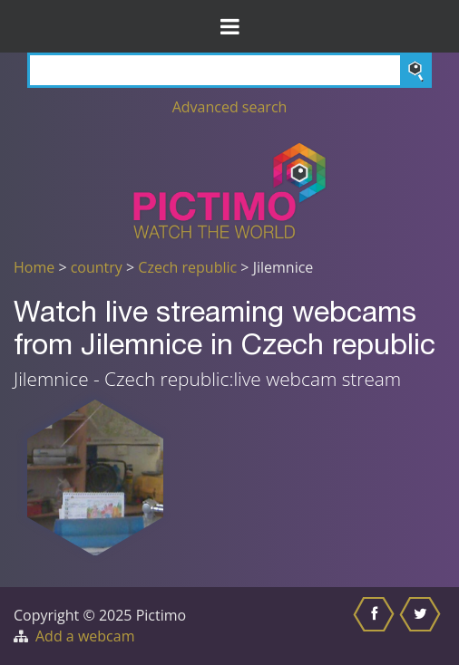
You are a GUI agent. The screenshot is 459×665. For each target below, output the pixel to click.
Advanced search (230, 107)
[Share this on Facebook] (376, 626)
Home (34, 267)
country (96, 267)
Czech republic (187, 267)
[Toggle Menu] (229, 26)
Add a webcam (84, 636)
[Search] (229, 70)
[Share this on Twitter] (422, 626)
